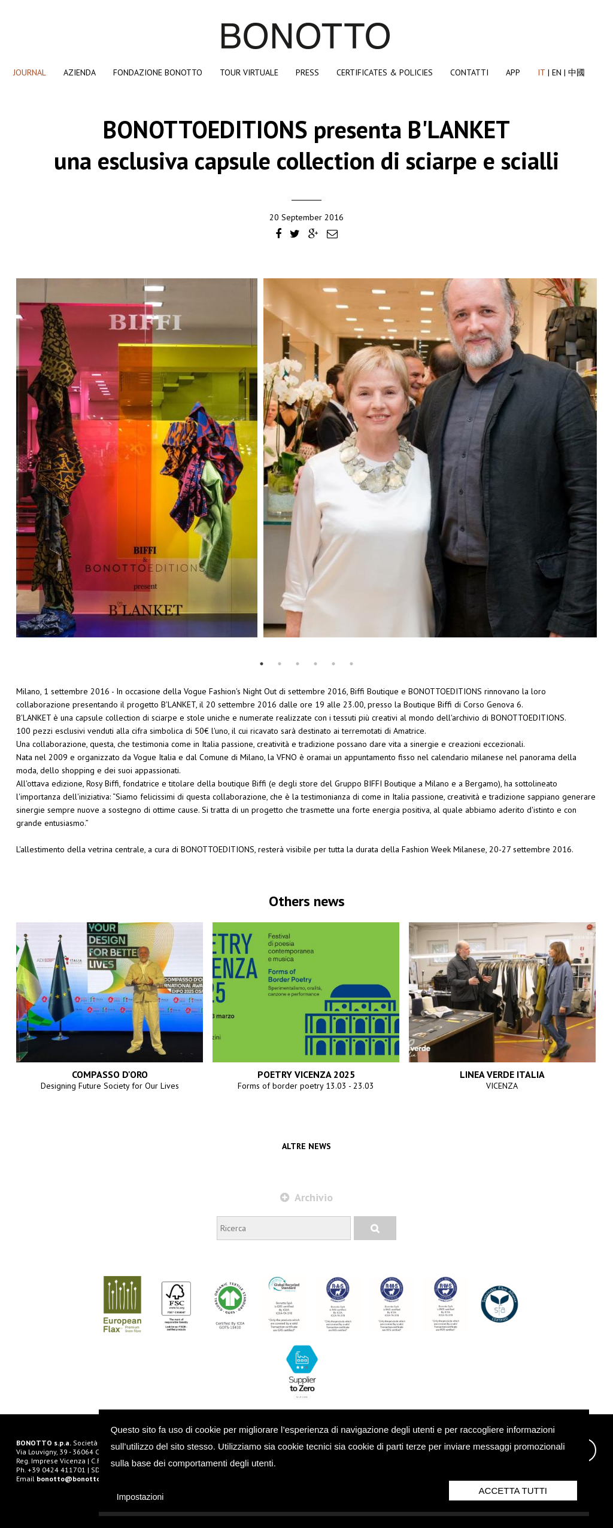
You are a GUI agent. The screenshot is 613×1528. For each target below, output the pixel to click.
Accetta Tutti (513, 1491)
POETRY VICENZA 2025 (306, 1074)
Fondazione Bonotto (157, 72)
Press (307, 72)
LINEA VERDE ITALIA (502, 1074)
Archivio (306, 1197)
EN (557, 72)
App (513, 72)
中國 (576, 72)
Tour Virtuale (249, 72)
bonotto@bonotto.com (76, 1478)
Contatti (469, 72)
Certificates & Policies (384, 72)
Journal (29, 72)
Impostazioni (140, 1497)
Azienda (79, 72)
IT (541, 72)
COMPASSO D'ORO (110, 1074)
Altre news (306, 1146)
